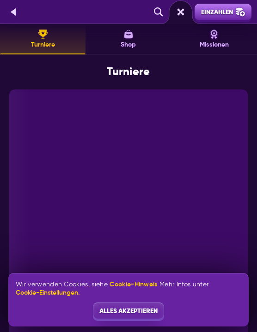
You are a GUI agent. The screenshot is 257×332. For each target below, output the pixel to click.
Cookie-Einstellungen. (48, 292)
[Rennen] (180, 12)
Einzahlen (223, 12)
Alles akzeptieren (128, 311)
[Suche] (158, 12)
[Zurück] (14, 12)
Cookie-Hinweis (133, 284)
